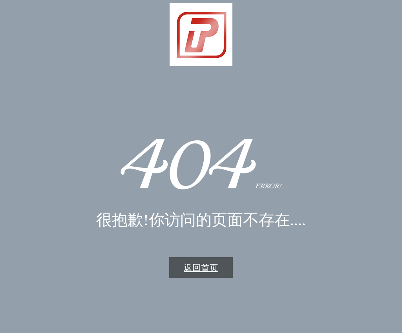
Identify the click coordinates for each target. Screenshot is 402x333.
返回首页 (201, 267)
